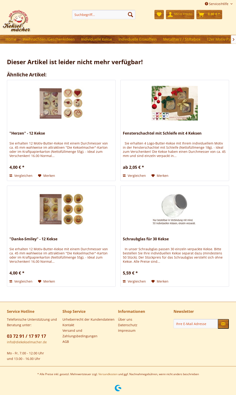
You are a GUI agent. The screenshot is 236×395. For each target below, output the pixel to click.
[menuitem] (103, 14)
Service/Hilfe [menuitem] (217, 4)
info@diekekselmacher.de (27, 342)
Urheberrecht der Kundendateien (88, 319)
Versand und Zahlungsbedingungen (79, 333)
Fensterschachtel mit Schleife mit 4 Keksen (162, 133)
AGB (65, 341)
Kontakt (68, 325)
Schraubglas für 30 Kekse (146, 239)
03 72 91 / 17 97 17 (26, 336)
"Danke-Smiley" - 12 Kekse (33, 239)
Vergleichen (20, 175)
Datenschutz (127, 325)
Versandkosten (108, 374)
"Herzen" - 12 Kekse (27, 133)
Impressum (127, 330)
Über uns (125, 319)
